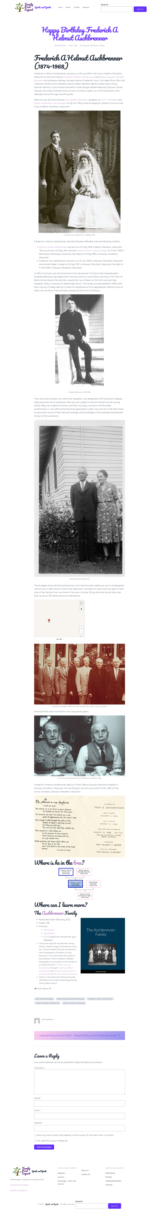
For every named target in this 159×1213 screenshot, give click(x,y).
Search (104, 4)
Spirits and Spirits (43, 7)
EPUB (46, 936)
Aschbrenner (85, 45)
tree (77, 862)
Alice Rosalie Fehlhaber (76, 99)
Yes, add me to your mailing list (51, 1140)
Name (37, 1098)
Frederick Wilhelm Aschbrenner (79, 77)
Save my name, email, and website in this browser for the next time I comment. (75, 1135)
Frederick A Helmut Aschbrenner (100, 999)
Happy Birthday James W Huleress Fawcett (95, 1035)
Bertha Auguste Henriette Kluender (70, 999)
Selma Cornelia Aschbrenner (53, 247)
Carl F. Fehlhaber (109, 99)
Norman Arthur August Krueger (91, 250)
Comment (39, 1067)
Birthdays (94, 45)
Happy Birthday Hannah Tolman (56, 1035)
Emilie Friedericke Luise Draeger (50, 103)
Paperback (49, 933)
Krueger (102, 45)
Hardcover (49, 929)
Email (37, 1110)
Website (38, 1122)
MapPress (82, 636)
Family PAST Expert (67, 1168)
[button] (49, 621)
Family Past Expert (19, 1185)
